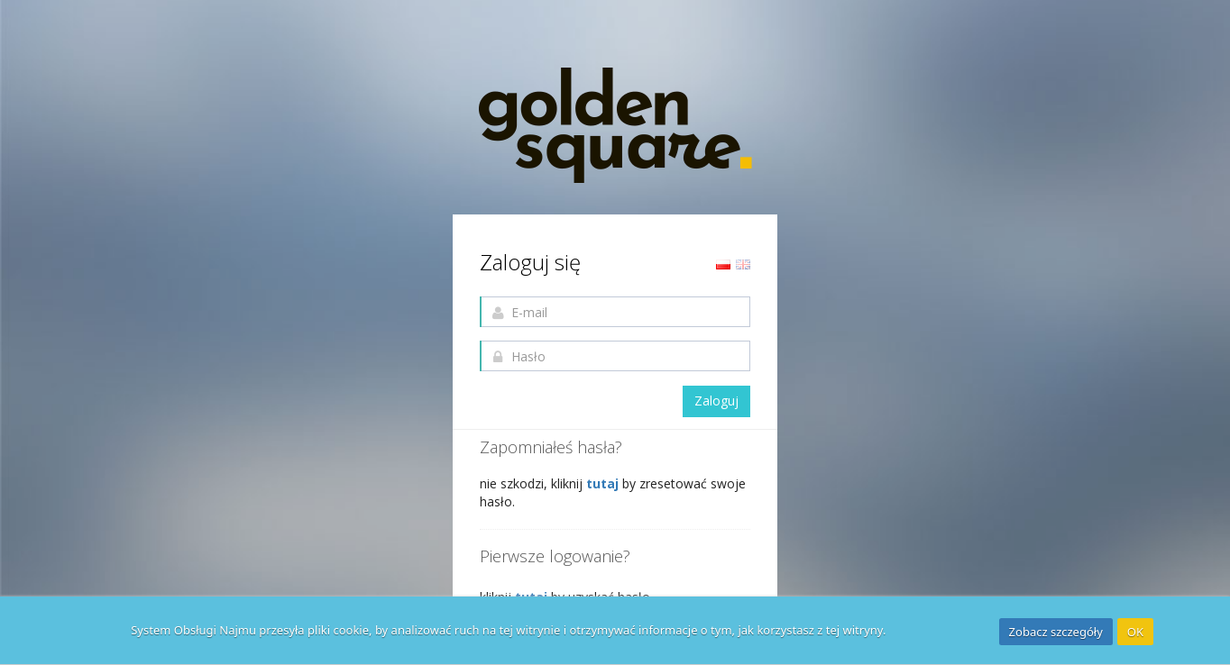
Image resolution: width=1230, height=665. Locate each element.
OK (1135, 632)
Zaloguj (716, 400)
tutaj (604, 483)
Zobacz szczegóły (1056, 632)
